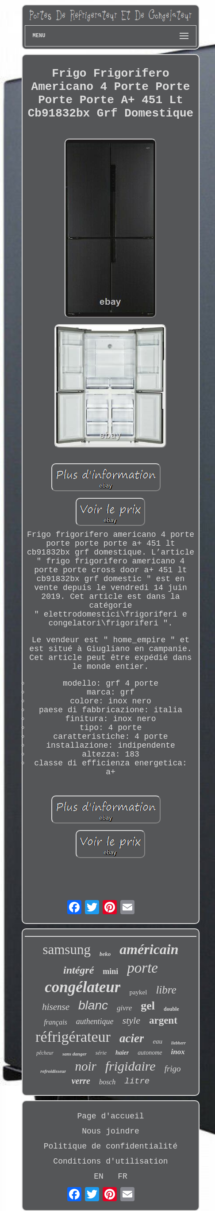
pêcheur (45, 1053)
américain (148, 949)
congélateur (82, 987)
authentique (95, 1021)
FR (122, 1176)
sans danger (74, 1053)
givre (124, 1008)
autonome (150, 1052)
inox (178, 1052)
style (131, 1020)
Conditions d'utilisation (110, 1161)
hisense (55, 1006)
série (101, 1052)
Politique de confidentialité (110, 1146)
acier (131, 1038)
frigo (173, 1068)
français (55, 1022)
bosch (107, 1082)
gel (148, 1005)
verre (81, 1081)
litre (137, 1081)
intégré (78, 970)
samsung (66, 949)
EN (99, 1176)
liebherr (178, 1042)
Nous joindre (110, 1131)
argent (163, 1020)
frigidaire (130, 1066)
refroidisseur (53, 1071)
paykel (138, 992)
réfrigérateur (73, 1037)
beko (105, 954)
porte (142, 968)
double (171, 1009)
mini (110, 971)
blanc (93, 1005)
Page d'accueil (110, 1116)
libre (166, 990)
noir (85, 1066)
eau (157, 1041)
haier (122, 1052)
